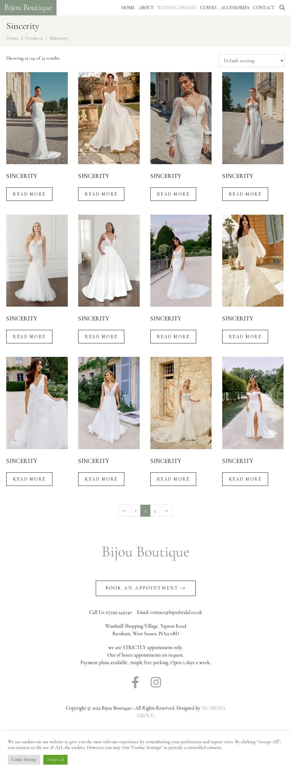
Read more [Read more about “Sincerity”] (29, 194)
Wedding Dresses (177, 7)
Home (128, 7)
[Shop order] (252, 60)
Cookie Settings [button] (24, 759)
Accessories (234, 7)
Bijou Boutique (146, 552)
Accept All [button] (55, 759)
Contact (263, 7)
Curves (208, 7)
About (146, 7)
